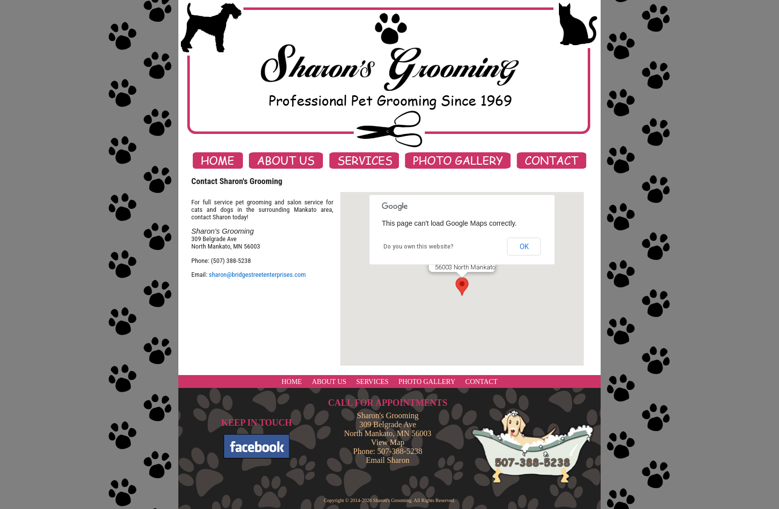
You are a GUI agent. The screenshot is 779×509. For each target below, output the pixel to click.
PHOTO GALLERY (426, 381)
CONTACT (482, 381)
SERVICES (372, 381)
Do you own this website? (419, 246)
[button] (462, 286)
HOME (291, 381)
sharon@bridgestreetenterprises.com (257, 274)
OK (524, 247)
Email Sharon (388, 460)
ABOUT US (329, 381)
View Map (387, 442)
